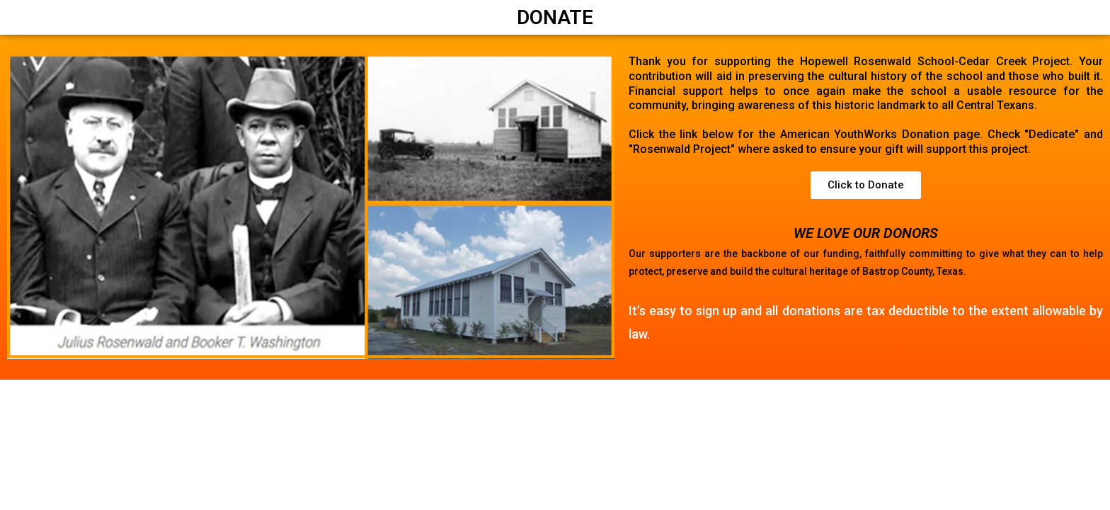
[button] (866, 185)
